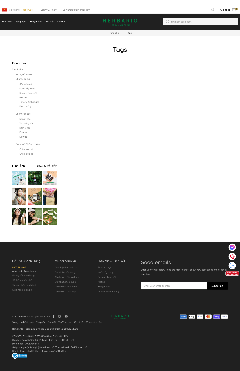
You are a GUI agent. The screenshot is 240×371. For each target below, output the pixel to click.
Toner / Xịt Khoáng (29, 101)
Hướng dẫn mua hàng (23, 275)
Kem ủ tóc (24, 127)
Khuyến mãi (104, 286)
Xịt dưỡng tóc (26, 123)
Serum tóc (24, 118)
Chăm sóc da (23, 78)
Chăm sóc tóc (23, 113)
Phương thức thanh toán (24, 285)
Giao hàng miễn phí (22, 289)
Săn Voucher (64, 322)
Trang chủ (113, 32)
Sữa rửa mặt (26, 84)
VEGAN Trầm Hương (108, 291)
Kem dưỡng (25, 106)
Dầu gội (23, 136)
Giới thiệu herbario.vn (66, 267)
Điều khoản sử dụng (65, 281)
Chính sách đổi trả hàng (67, 277)
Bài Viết (52, 322)
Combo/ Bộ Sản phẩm (28, 144)
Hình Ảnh (18, 166)
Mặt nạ (23, 97)
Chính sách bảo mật (65, 291)
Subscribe (217, 285)
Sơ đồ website (89, 322)
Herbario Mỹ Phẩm (46, 165)
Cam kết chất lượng (65, 272)
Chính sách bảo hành (66, 286)
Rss (100, 322)
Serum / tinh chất (107, 277)
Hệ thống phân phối (22, 280)
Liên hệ (77, 322)
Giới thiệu (29, 322)
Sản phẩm (17, 69)
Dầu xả (23, 132)
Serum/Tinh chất (28, 93)
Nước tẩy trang (27, 88)
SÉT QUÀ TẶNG (24, 74)
